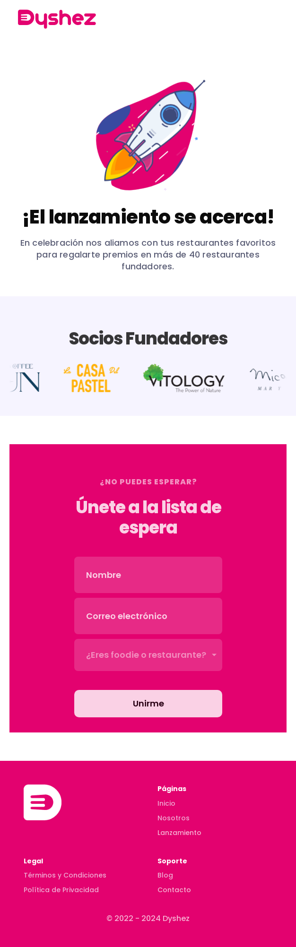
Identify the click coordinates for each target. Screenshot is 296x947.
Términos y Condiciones (65, 875)
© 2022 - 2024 (134, 918)
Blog (165, 875)
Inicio (166, 803)
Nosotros (173, 818)
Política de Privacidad (61, 890)
